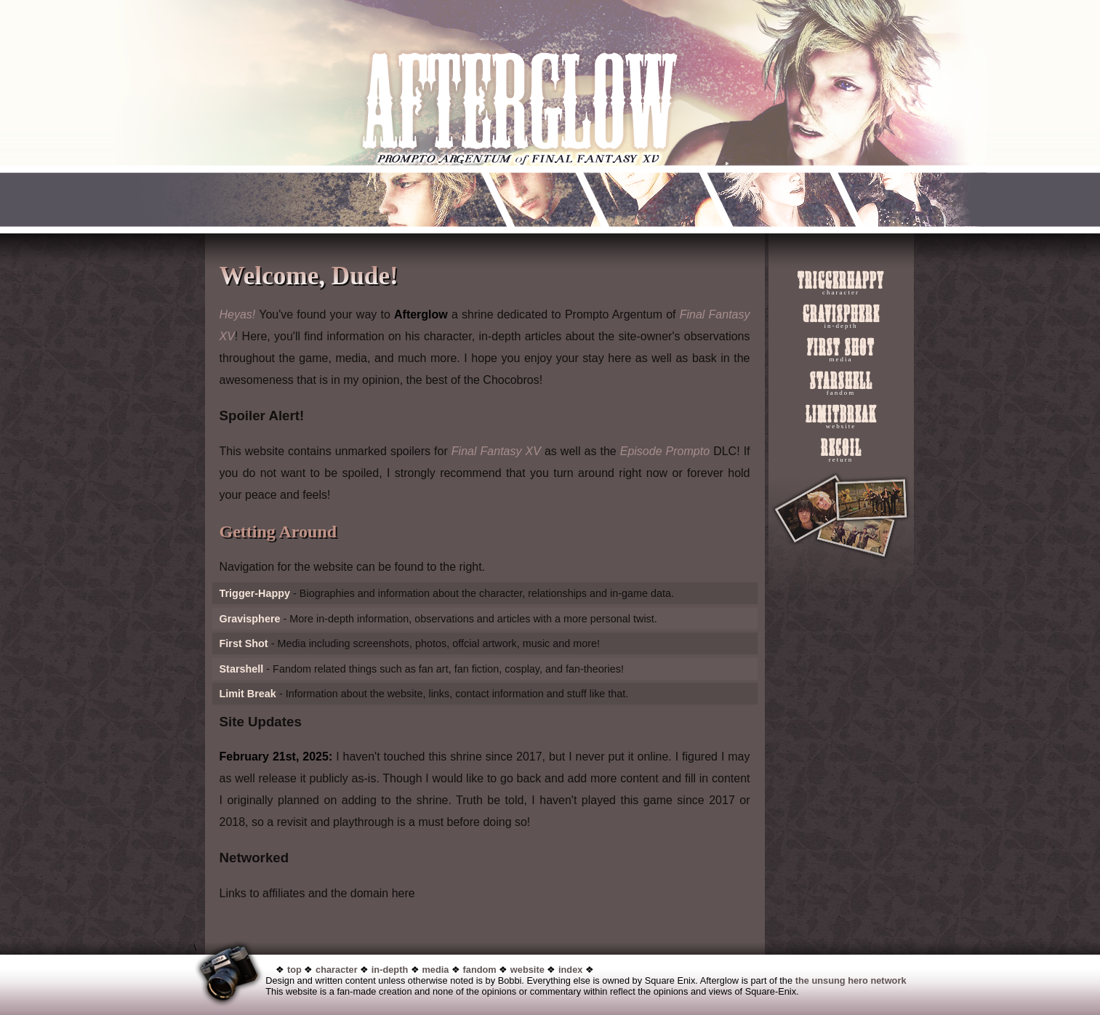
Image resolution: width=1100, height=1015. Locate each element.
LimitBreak (841, 417)
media (435, 969)
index (570, 969)
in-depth (390, 969)
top (294, 969)
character (337, 969)
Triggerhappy (841, 283)
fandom (480, 969)
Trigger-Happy (255, 593)
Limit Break (248, 693)
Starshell (841, 383)
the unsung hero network (851, 980)
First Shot (841, 350)
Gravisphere (841, 316)
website (527, 969)
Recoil (841, 450)
